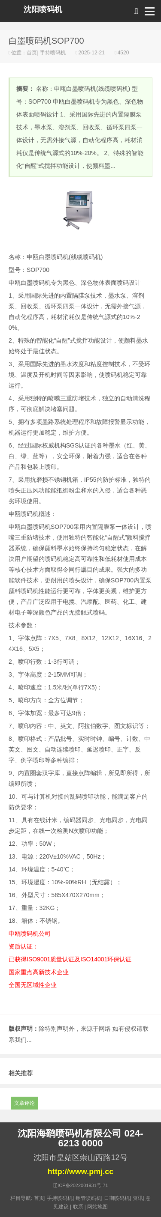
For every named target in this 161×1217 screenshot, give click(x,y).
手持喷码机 (53, 53)
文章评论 (24, 1103)
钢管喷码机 (88, 1198)
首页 (32, 53)
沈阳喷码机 (43, 9)
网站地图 (97, 1207)
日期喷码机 (117, 1198)
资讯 (138, 1198)
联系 (78, 1207)
